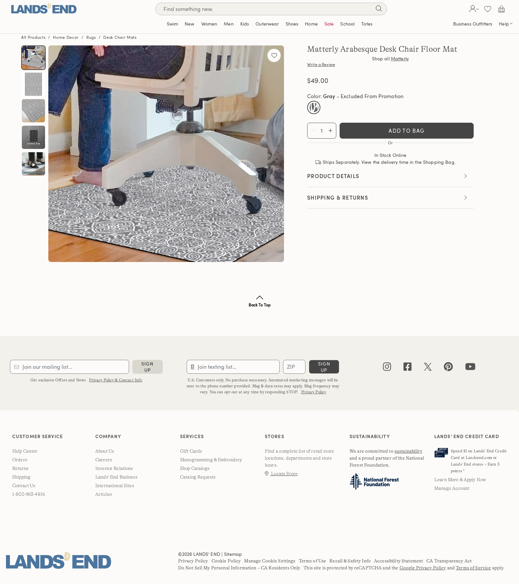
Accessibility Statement (398, 560)
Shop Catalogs (195, 468)
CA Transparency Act (449, 560)
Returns (20, 468)
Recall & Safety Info (350, 560)
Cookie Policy (226, 560)
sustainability (408, 451)
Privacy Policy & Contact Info (115, 380)
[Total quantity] (321, 131)
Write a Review (321, 64)
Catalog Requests (197, 477)
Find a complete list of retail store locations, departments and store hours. (299, 458)
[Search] (378, 9)
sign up (147, 366)
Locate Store (281, 473)
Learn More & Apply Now (460, 479)
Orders (19, 459)
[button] (473, 9)
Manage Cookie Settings (269, 560)
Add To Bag (406, 130)
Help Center (25, 451)
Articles (103, 494)
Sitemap (233, 554)
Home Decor (66, 37)
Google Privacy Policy (423, 567)
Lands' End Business (116, 477)
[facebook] (407, 368)
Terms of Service (473, 567)
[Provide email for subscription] (69, 367)
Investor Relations (114, 468)
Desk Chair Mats (120, 37)
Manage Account (451, 488)
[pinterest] (448, 368)
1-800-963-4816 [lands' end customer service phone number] (28, 494)
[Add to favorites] (274, 55)
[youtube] (470, 368)
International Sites (114, 485)
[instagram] (387, 368)
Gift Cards (191, 451)
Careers (103, 459)
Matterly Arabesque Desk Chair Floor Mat (382, 49)
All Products (33, 37)
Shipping (21, 477)
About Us (104, 451)
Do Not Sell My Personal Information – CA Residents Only (239, 567)
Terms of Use (312, 560)
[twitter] (428, 368)
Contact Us (23, 485)
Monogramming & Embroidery (211, 459)
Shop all (390, 58)
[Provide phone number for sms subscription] (233, 367)
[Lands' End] (44, 9)
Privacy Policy (313, 392)
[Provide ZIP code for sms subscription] (294, 367)
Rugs (91, 37)
